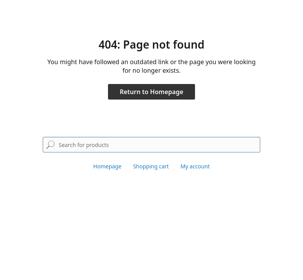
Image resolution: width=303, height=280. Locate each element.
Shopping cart (151, 166)
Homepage (107, 166)
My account (195, 166)
